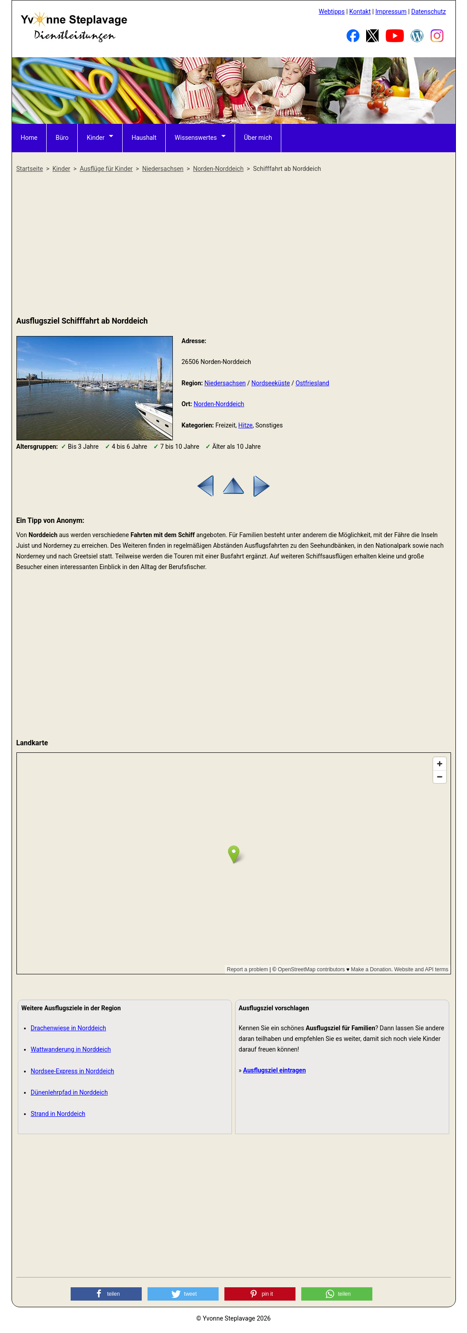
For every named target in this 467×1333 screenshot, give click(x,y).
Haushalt (144, 137)
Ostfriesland (312, 383)
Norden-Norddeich (219, 403)
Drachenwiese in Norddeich (68, 1028)
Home (29, 137)
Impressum (391, 11)
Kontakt (360, 11)
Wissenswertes (196, 137)
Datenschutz (428, 11)
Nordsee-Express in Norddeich (72, 1071)
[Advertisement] (233, 245)
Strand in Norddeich (58, 1113)
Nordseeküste (270, 383)
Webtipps (331, 11)
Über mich (258, 137)
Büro (62, 137)
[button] (106, 1294)
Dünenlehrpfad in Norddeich (69, 1092)
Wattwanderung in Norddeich (71, 1049)
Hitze (245, 425)
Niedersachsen (225, 383)
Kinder (95, 137)
